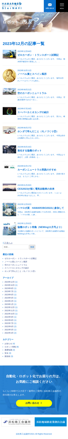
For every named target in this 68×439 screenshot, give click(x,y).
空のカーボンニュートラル (31, 93)
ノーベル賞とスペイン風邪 (31, 74)
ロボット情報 (10, 347)
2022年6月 (9, 326)
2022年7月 (9, 323)
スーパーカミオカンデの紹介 (33, 112)
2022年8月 (9, 320)
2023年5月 (9, 298)
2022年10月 (10, 314)
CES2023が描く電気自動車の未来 (35, 189)
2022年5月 (9, 330)
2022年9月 (9, 317)
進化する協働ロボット (29, 150)
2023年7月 (9, 291)
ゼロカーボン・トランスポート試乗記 (38, 55)
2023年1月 (9, 304)
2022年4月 (9, 333)
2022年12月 (10, 307)
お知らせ (8, 344)
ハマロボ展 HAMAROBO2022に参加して (40, 208)
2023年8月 (9, 288)
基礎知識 (8, 350)
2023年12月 (10, 282)
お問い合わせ (34, 403)
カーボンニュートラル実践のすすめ (36, 169)
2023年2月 (9, 301)
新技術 (7, 356)
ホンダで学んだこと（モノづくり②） (38, 131)
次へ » (9, 243)
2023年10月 (10, 285)
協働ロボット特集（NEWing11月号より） (40, 227)
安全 (6, 353)
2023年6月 (9, 295)
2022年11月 (10, 310)
